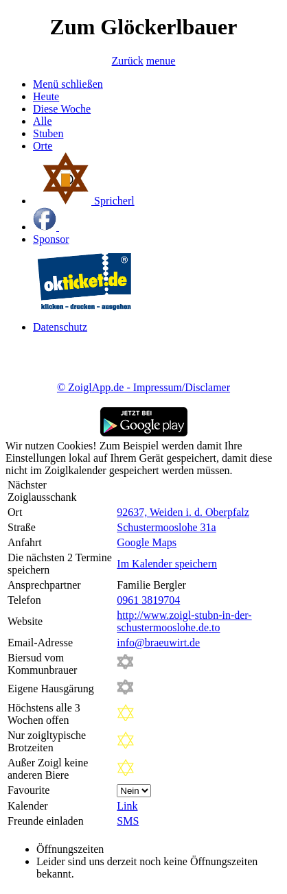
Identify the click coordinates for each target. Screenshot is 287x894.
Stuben (48, 133)
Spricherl (84, 201)
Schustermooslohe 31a (166, 527)
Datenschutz (60, 327)
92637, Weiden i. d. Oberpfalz (183, 512)
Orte (42, 146)
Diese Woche (62, 109)
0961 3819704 (148, 600)
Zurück (128, 61)
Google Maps (146, 542)
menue (161, 61)
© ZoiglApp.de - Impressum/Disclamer (143, 387)
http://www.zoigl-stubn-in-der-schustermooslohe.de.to (184, 621)
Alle (42, 121)
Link (127, 806)
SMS (128, 821)
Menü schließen (68, 84)
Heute (46, 96)
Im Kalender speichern (167, 563)
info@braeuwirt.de (158, 642)
